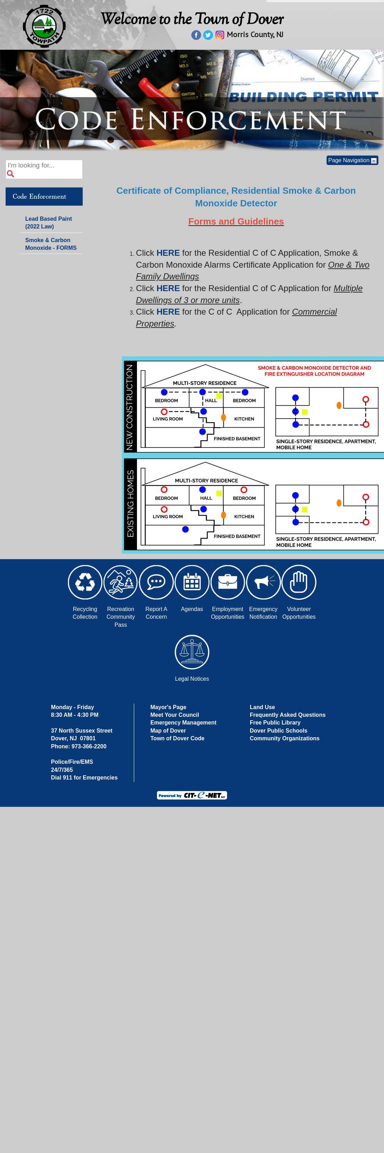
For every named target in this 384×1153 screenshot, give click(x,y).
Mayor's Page (168, 707)
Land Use (262, 707)
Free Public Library (275, 723)
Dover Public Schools (278, 731)
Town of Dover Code (177, 738)
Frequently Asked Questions (287, 715)
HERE (168, 253)
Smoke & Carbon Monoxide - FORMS (51, 244)
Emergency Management (183, 723)
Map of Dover (168, 731)
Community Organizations (285, 738)
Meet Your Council (174, 715)
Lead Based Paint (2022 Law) (48, 222)
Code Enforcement (39, 196)
